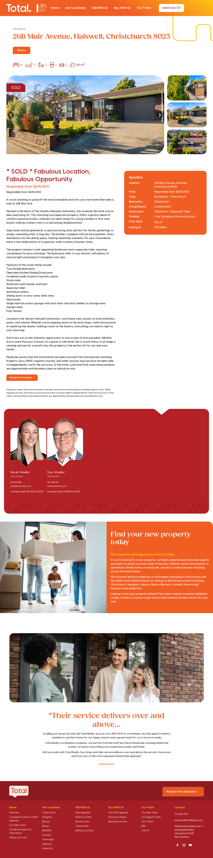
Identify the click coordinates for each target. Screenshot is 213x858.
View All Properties (118, 813)
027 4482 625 (52, 482)
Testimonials (81, 826)
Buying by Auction (118, 822)
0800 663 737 (171, 8)
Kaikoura (47, 844)
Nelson (45, 826)
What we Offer (83, 817)
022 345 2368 (15, 482)
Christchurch (49, 813)
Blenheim (47, 831)
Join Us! (145, 831)
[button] (55, 8)
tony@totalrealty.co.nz (57, 486)
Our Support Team (151, 817)
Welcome (14, 813)
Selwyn (46, 822)
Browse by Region (118, 817)
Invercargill (48, 839)
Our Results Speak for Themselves (20, 831)
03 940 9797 (181, 814)
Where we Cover (18, 838)
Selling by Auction (84, 831)
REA (143, 826)
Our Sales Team (17, 825)
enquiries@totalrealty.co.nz (189, 820)
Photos (21, 50)
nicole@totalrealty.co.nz (20, 486)
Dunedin (46, 835)
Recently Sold (82, 822)
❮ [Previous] (10, 115)
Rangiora (47, 817)
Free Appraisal (82, 813)
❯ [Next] (159, 115)
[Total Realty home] (26, 8)
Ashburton (47, 848)
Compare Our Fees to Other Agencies (23, 819)
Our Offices (147, 822)
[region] (106, 114)
